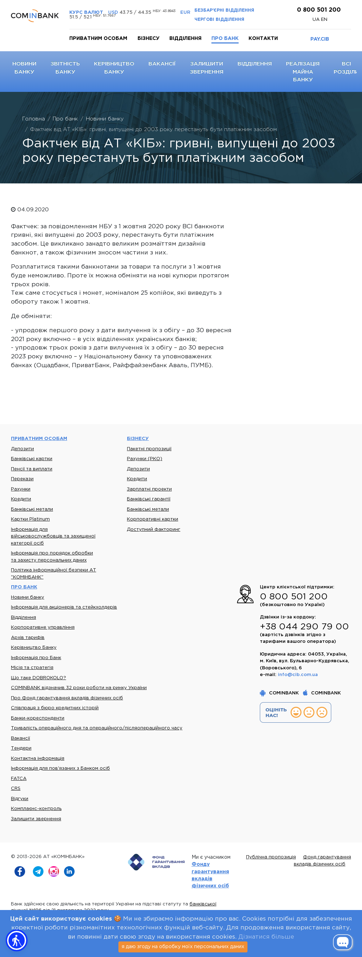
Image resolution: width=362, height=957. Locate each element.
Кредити (21, 499)
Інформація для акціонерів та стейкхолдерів (64, 607)
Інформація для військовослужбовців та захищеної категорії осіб (53, 536)
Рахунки (20, 489)
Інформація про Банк (36, 658)
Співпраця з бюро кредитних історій (55, 708)
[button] (16, 940)
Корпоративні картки (152, 519)
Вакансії (162, 63)
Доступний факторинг (153, 530)
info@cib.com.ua (298, 675)
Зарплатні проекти (149, 489)
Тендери (21, 748)
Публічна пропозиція (271, 857)
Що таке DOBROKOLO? (38, 678)
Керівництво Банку (34, 648)
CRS (16, 789)
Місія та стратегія (32, 668)
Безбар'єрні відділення (224, 10)
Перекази (22, 479)
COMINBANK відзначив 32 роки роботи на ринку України (79, 688)
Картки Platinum (30, 519)
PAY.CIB (319, 39)
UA (317, 20)
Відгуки (19, 799)
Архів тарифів (28, 638)
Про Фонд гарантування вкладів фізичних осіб (67, 698)
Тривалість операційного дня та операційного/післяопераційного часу (96, 728)
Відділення (185, 38)
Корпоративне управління (43, 627)
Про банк (225, 38)
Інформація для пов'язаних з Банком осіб (60, 768)
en (324, 20)
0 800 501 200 (318, 10)
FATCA (19, 779)
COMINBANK (280, 693)
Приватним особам (98, 38)
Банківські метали (32, 509)
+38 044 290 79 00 (304, 627)
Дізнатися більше (266, 937)
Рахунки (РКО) (144, 459)
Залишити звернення (36, 819)
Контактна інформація (37, 759)
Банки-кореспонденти (37, 718)
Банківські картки (31, 459)
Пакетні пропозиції (149, 449)
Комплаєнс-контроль (36, 809)
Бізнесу (148, 38)
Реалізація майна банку (303, 71)
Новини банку (27, 597)
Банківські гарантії (148, 499)
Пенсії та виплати (31, 469)
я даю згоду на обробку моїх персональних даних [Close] (183, 947)
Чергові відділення (219, 20)
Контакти (263, 38)
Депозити (22, 449)
